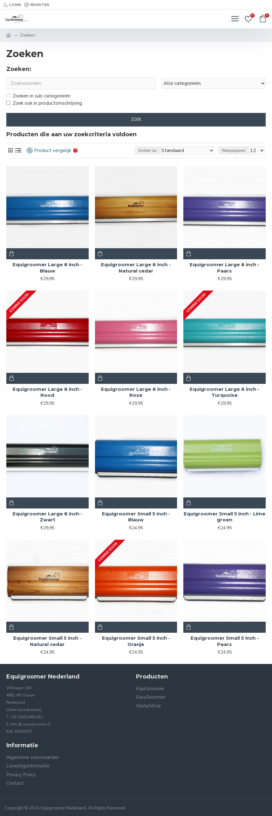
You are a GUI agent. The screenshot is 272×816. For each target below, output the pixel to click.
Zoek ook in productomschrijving (44, 103)
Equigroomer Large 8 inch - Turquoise (224, 392)
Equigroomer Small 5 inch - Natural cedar (47, 641)
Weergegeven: (234, 150)
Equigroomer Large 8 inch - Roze (136, 392)
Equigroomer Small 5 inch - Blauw (136, 517)
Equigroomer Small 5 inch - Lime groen (224, 517)
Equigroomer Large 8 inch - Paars (224, 267)
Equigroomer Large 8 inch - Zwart (47, 517)
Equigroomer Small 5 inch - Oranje (136, 641)
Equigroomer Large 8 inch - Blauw (47, 267)
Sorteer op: (147, 150)
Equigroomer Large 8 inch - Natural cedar (136, 267)
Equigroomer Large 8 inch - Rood (47, 392)
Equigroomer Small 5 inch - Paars (225, 641)
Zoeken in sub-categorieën (38, 96)
